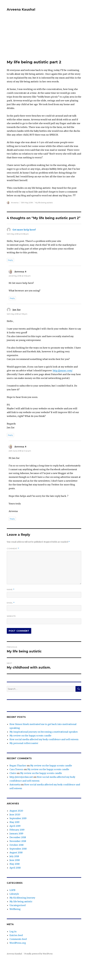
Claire (13, 773)
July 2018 (14, 856)
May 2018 (15, 864)
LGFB (12, 890)
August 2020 (16, 810)
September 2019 (18, 818)
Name (10, 589)
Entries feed (16, 935)
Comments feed (18, 939)
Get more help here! (24, 229)
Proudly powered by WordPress (38, 954)
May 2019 (14, 822)
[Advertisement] (44, 40)
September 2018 (18, 848)
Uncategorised (18, 905)
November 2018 (18, 841)
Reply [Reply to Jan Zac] (10, 435)
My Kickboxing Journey (22, 897)
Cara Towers (16, 769)
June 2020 (15, 814)
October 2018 (16, 845)
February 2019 (17, 829)
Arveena (14, 202)
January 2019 (16, 833)
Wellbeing (15, 909)
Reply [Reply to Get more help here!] (10, 260)
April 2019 (15, 826)
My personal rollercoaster (24, 743)
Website (11, 616)
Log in (13, 931)
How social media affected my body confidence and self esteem (44, 739)
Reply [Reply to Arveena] (12, 298)
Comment (13, 548)
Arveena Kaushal (21, 9)
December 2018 (18, 837)
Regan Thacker (18, 765)
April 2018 (15, 867)
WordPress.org (18, 942)
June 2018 (15, 860)
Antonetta (15, 784)
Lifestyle (14, 894)
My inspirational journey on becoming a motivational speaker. (44, 731)
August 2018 (16, 852)
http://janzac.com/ (62, 370)
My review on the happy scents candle (30, 735)
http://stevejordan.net (21, 777)
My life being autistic (44, 202)
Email (11, 603)
